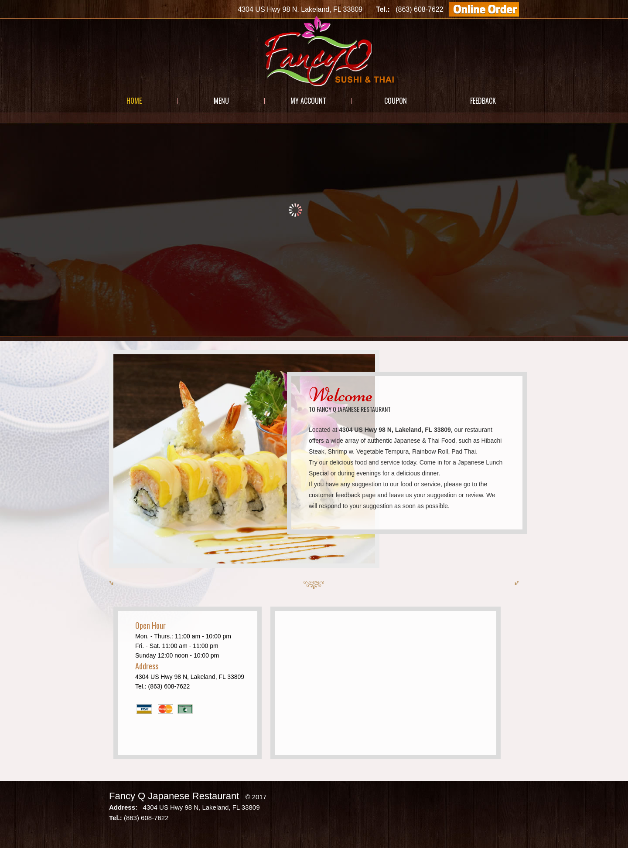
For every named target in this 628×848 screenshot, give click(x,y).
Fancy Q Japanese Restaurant (174, 795)
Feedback (483, 100)
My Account (308, 100)
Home (134, 100)
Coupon (395, 100)
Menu (221, 100)
